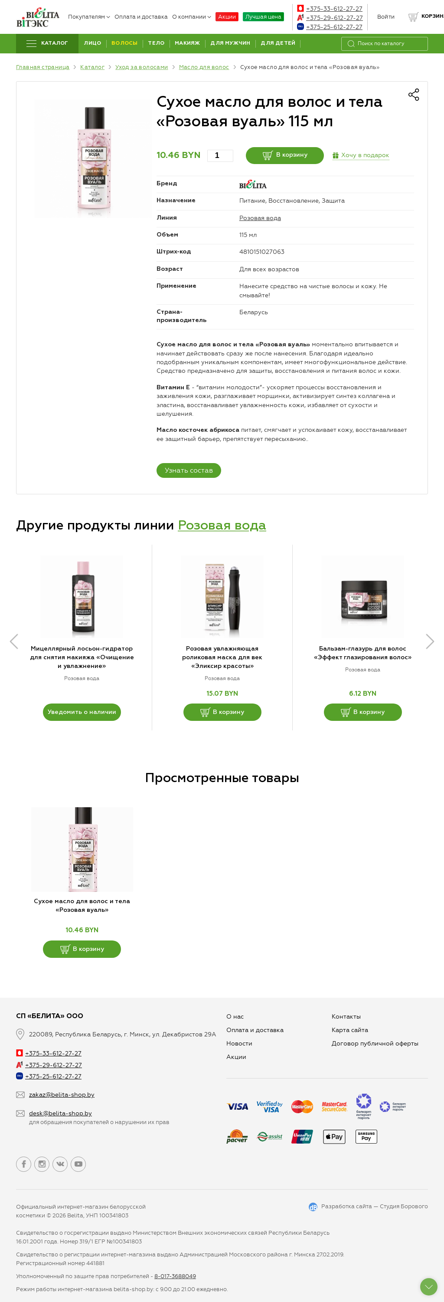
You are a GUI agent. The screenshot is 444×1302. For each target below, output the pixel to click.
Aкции (236, 1057)
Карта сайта (350, 1030)
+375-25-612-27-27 (329, 27)
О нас (235, 1016)
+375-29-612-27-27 (330, 18)
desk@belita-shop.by (60, 1113)
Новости (239, 1043)
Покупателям (89, 16)
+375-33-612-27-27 (329, 9)
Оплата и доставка (141, 16)
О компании (191, 16)
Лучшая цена (263, 16)
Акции (227, 16)
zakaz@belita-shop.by (62, 1094)
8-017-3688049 (175, 1276)
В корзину (285, 155)
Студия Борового (404, 1206)
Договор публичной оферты (375, 1043)
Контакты (346, 1016)
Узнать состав (189, 470)
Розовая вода (260, 218)
